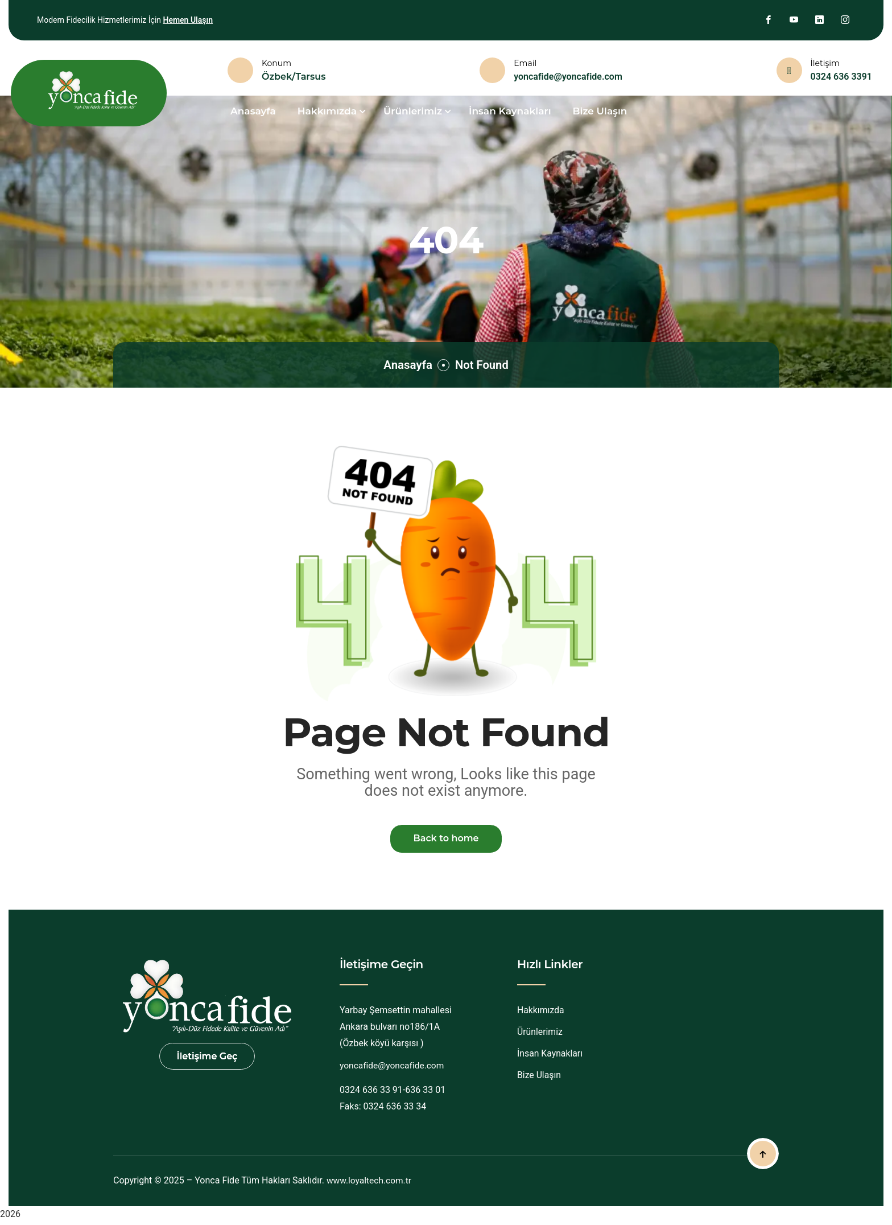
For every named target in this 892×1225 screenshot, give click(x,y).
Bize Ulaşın (600, 111)
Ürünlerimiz (540, 1034)
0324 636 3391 (842, 76)
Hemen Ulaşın (188, 19)
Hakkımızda (541, 1013)
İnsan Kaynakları (510, 111)
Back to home (445, 840)
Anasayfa (405, 364)
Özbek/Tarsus (294, 76)
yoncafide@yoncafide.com (568, 76)
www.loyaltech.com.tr (370, 1182)
